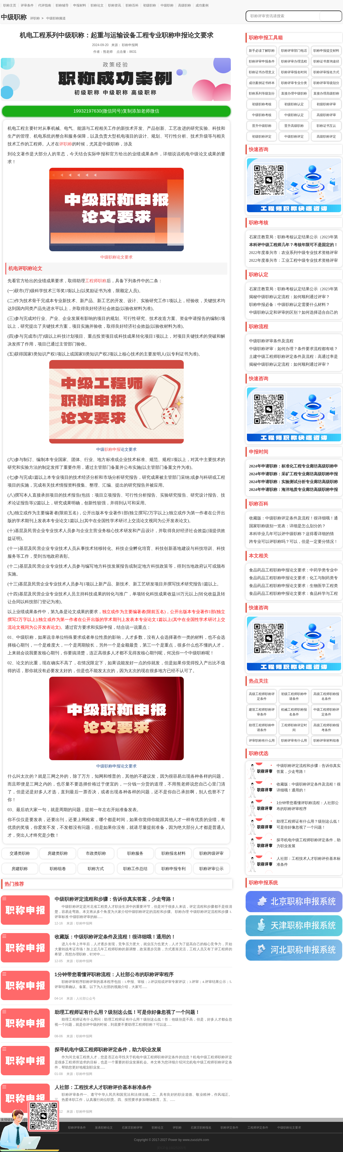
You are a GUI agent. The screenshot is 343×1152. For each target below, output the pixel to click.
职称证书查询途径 (326, 61)
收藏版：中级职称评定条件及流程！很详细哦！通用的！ (115, 937)
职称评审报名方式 (326, 72)
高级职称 (184, 5)
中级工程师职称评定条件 (326, 712)
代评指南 (44, 5)
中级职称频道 (55, 18)
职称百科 (132, 5)
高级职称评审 (326, 115)
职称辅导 (62, 5)
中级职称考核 (261, 115)
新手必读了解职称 (262, 51)
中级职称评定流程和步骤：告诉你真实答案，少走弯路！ (115, 899)
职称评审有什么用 (294, 740)
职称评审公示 (211, 868)
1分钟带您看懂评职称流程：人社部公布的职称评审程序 (114, 974)
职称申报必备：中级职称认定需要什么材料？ (289, 304)
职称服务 (135, 853)
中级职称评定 (294, 136)
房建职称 (20, 868)
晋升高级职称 (294, 126)
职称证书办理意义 (262, 72)
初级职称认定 (294, 104)
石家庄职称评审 (132, 1127)
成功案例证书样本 (262, 83)
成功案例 (202, 5)
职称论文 (97, 5)
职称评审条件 (77, 1127)
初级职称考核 (261, 104)
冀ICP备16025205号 (171, 1148)
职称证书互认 (326, 126)
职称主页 (9, 5)
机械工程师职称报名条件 (294, 712)
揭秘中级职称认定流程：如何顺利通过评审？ (289, 297)
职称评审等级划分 (326, 83)
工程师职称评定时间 (294, 727)
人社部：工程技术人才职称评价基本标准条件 (103, 1087)
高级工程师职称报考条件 (326, 727)
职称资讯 (114, 5)
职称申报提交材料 (326, 51)
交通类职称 (20, 853)
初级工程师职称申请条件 (294, 696)
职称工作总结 (135, 868)
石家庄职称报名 (201, 1127)
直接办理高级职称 (326, 93)
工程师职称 (96, 280)
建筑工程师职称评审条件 (262, 712)
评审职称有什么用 (262, 740)
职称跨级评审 (211, 853)
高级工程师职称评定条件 (262, 696)
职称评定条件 (229, 1127)
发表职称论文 (104, 1127)
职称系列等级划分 (262, 93)
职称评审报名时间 (294, 72)
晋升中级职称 (261, 126)
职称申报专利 (173, 868)
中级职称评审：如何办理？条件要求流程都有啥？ (293, 349)
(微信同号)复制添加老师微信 (116, 111)
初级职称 (149, 5)
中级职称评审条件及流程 (271, 341)
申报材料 (79, 5)
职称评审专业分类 (294, 83)
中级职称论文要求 (116, 257)
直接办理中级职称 (294, 93)
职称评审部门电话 (294, 51)
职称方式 (96, 868)
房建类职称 (58, 853)
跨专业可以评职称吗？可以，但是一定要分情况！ (293, 541)
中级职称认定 (294, 115)
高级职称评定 (326, 136)
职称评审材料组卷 (326, 740)
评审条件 (27, 5)
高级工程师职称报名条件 (326, 696)
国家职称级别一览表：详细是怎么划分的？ (287, 526)
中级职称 (167, 5)
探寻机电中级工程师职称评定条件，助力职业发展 (108, 1049)
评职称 (35, 18)
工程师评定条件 (257, 1127)
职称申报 (112, 449)
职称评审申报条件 (262, 61)
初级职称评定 (261, 136)
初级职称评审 (326, 104)
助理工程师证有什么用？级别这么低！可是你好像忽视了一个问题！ (127, 1012)
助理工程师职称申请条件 (262, 727)
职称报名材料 (173, 853)
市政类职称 (96, 853)
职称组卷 (58, 868)
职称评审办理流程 (294, 61)
